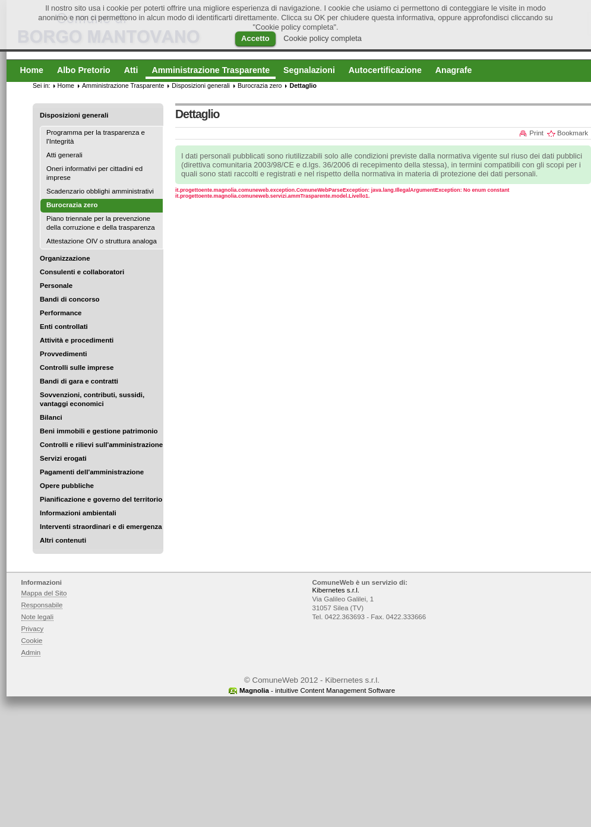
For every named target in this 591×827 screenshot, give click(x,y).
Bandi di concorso (70, 299)
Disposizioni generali (74, 115)
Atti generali (64, 155)
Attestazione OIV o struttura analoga (101, 241)
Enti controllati (64, 326)
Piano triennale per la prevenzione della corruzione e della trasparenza (100, 223)
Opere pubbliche (67, 485)
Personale (56, 285)
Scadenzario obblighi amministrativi (100, 191)
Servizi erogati (63, 458)
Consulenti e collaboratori (82, 271)
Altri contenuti (63, 540)
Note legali (37, 616)
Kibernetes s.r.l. (335, 590)
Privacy (32, 628)
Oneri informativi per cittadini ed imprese (94, 173)
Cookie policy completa (322, 38)
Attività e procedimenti (76, 340)
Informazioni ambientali (78, 513)
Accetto (255, 38)
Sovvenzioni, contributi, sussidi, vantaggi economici (92, 399)
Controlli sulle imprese (76, 367)
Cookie (32, 640)
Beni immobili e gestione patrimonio (99, 431)
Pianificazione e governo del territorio (101, 499)
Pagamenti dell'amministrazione (92, 472)
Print (536, 133)
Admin (31, 652)
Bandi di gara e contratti (79, 381)
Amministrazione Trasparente (123, 85)
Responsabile (42, 605)
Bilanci (51, 417)
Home (66, 85)
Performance (61, 312)
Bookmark (572, 133)
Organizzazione (65, 258)
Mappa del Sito (44, 593)
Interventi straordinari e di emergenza (101, 526)
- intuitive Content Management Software (317, 690)
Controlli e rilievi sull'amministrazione (101, 444)
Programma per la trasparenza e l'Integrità (95, 137)
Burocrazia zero (260, 85)
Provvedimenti (63, 353)
